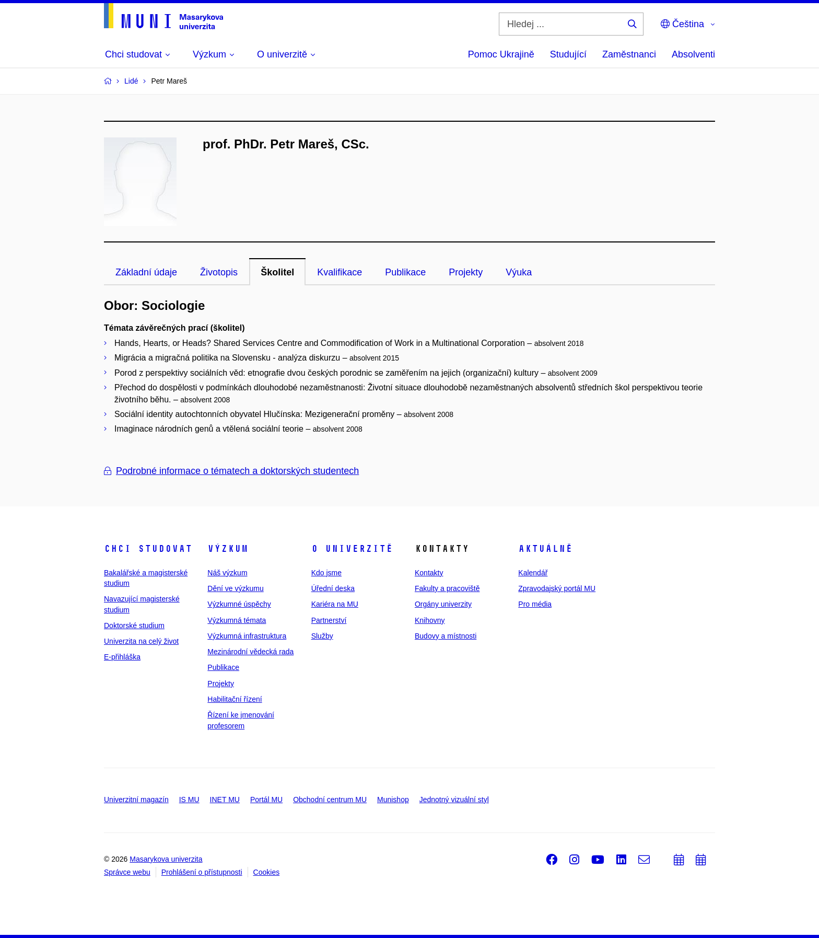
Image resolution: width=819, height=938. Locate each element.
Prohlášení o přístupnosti (201, 872)
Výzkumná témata (236, 620)
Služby (322, 636)
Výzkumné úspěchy (239, 604)
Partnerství (329, 620)
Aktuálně (545, 548)
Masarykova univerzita (166, 859)
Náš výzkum (227, 573)
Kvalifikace (339, 272)
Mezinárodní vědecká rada (250, 651)
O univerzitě (352, 548)
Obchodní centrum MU (330, 799)
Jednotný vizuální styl (454, 799)
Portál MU (266, 799)
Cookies (266, 872)
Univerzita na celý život (141, 641)
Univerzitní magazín (136, 799)
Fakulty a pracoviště (447, 588)
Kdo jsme (326, 573)
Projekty (466, 272)
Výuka (519, 272)
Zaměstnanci (629, 54)
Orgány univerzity (443, 604)
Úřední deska (333, 588)
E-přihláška (122, 657)
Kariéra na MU (334, 604)
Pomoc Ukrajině (501, 54)
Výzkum (227, 548)
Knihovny (430, 620)
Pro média (535, 604)
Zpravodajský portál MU (556, 588)
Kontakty (429, 573)
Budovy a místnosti (445, 636)
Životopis (219, 272)
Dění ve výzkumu (235, 588)
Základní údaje (146, 272)
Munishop (393, 799)
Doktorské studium (134, 625)
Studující (568, 54)
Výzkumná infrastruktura (246, 636)
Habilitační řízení (234, 699)
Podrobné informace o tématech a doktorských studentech (231, 471)
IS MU (189, 799)
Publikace (405, 272)
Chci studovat (148, 548)
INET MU (225, 799)
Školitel (277, 272)
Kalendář (532, 573)
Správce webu (127, 872)
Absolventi (693, 54)
